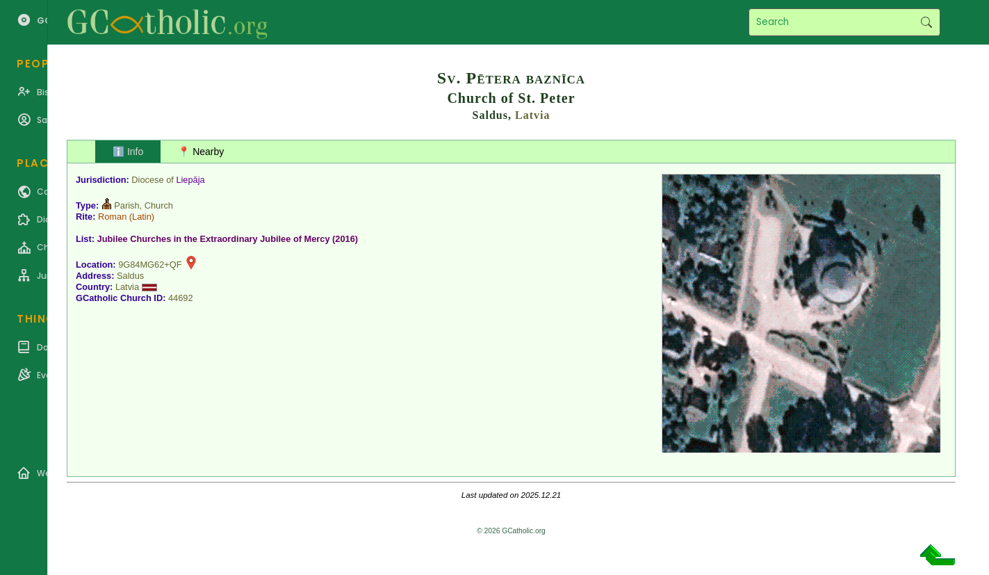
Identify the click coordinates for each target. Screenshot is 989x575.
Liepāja (190, 180)
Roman (112, 216)
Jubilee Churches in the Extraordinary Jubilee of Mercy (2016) (228, 239)
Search (926, 22)
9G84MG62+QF (149, 264)
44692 (180, 298)
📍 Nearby (201, 151)
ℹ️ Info (128, 151)
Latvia (532, 115)
